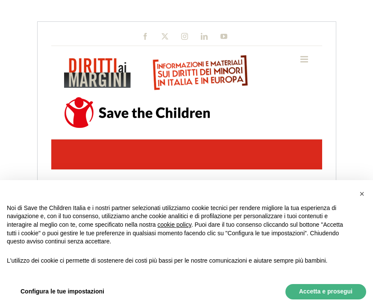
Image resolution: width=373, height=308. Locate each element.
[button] (362, 194)
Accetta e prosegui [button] (325, 291)
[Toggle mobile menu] (304, 59)
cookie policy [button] (174, 224)
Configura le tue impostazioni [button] (62, 291)
